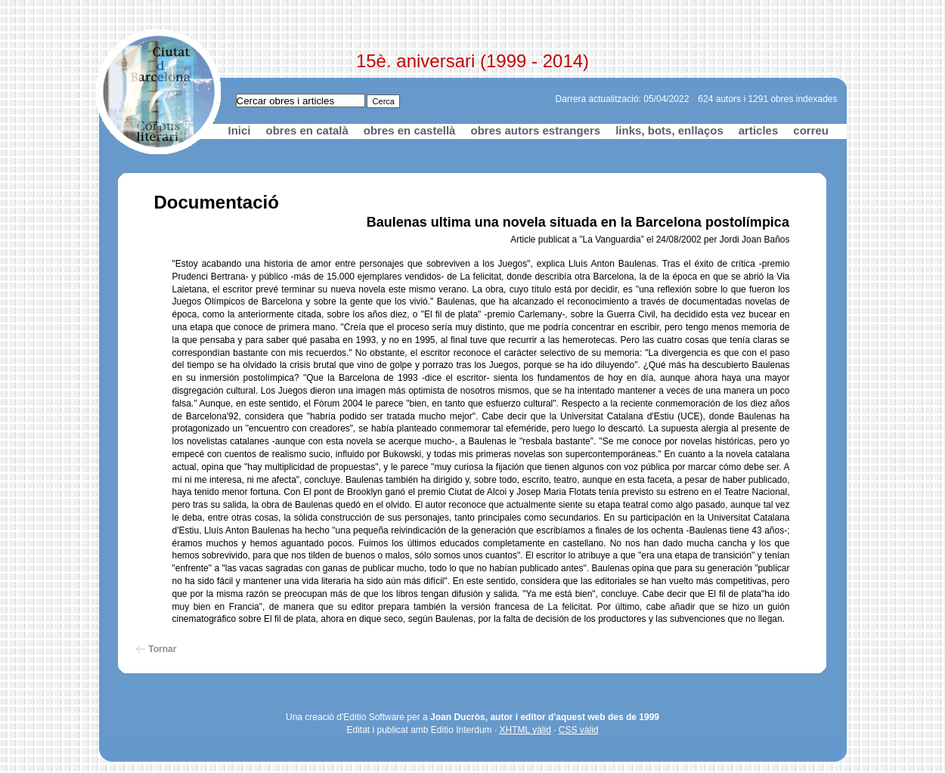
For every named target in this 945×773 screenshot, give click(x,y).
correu (811, 130)
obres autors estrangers (535, 130)
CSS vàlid (579, 730)
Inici (239, 130)
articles (759, 130)
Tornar (162, 649)
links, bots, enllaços (669, 130)
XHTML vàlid (525, 730)
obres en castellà (410, 130)
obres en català (307, 130)
